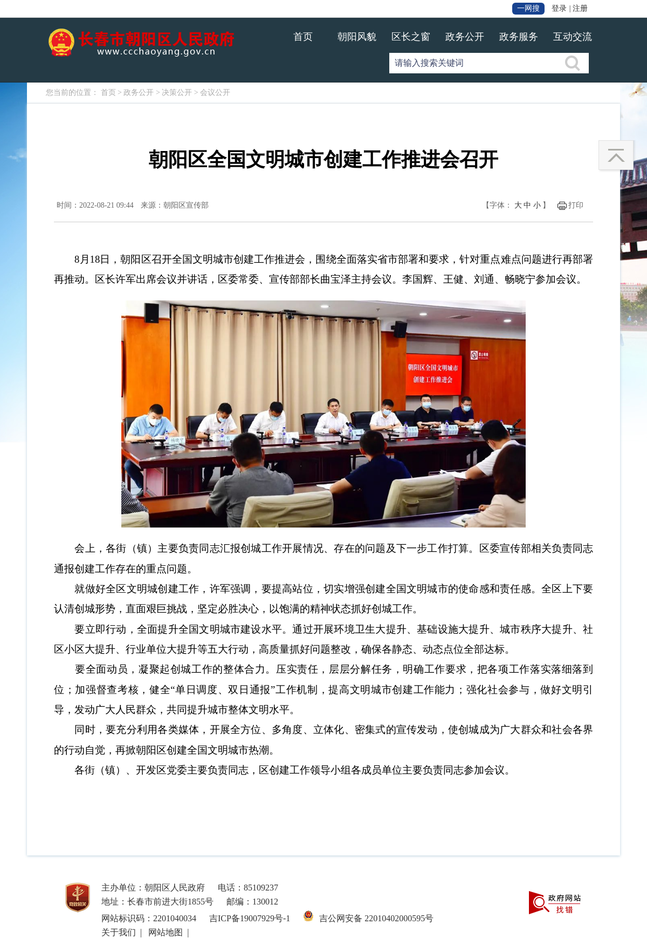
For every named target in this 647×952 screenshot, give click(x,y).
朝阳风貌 (357, 36)
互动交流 (572, 36)
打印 (575, 205)
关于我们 (118, 932)
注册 (580, 8)
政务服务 (518, 36)
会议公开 (215, 92)
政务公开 (464, 36)
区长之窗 (410, 36)
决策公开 (177, 92)
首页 (303, 36)
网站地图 (165, 932)
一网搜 (528, 8)
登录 (559, 8)
